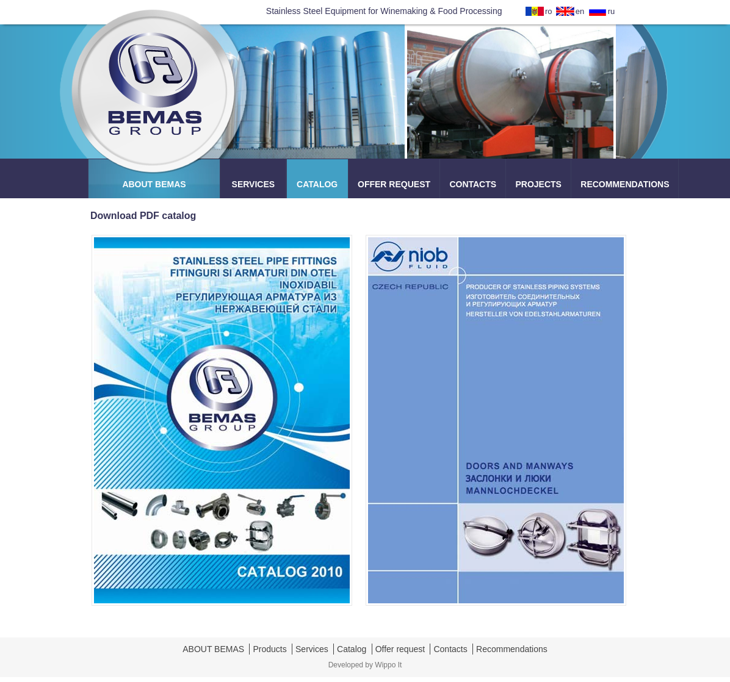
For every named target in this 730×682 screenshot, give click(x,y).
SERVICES (253, 184)
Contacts (450, 649)
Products (269, 649)
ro (548, 11)
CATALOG (317, 184)
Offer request (400, 649)
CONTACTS (472, 184)
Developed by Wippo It (365, 665)
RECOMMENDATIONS (624, 184)
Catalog (351, 649)
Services (311, 649)
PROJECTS (538, 184)
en (580, 11)
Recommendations (512, 649)
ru (611, 11)
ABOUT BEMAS (154, 184)
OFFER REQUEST (394, 184)
